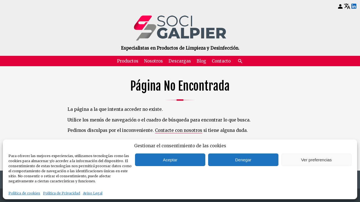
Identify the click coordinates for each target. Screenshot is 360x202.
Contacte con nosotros (178, 130)
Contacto (221, 61)
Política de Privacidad (61, 193)
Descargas (179, 61)
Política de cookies (24, 193)
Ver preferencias (316, 159)
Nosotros (153, 61)
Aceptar (170, 159)
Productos (127, 61)
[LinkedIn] (353, 6)
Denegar (243, 159)
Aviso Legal (92, 193)
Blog (201, 61)
